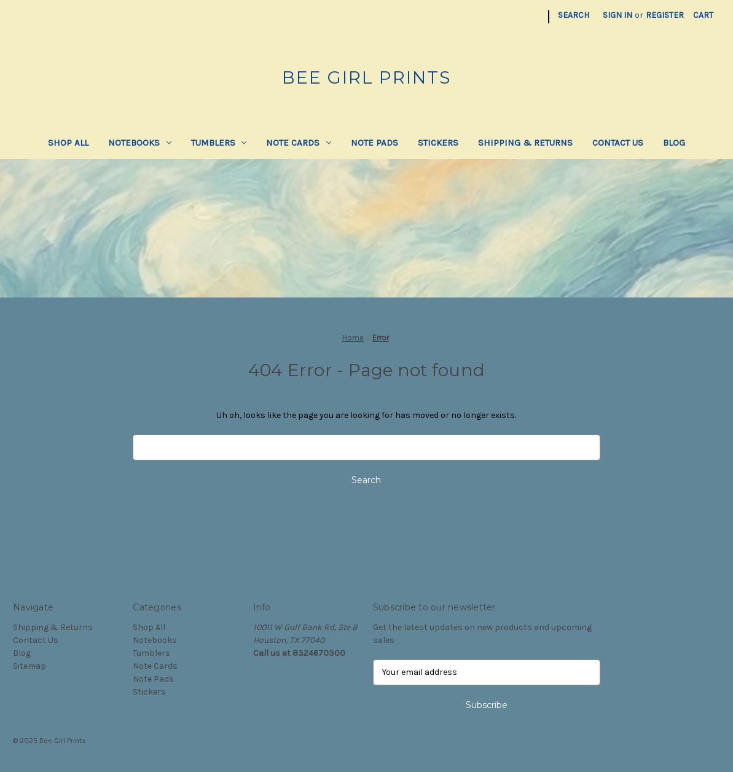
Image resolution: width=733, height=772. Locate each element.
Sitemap (29, 666)
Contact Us (617, 142)
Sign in (617, 15)
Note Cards (298, 142)
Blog (674, 142)
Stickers (438, 142)
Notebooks (139, 142)
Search (573, 15)
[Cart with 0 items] (703, 15)
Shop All (68, 142)
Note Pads (374, 142)
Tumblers (219, 142)
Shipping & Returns (525, 142)
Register (665, 15)
